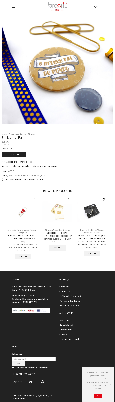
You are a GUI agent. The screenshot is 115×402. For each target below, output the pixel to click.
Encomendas (65, 329)
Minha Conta (65, 320)
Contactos (64, 291)
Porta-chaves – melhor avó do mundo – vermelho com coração (23, 238)
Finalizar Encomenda (69, 339)
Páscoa (100, 230)
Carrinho (63, 334)
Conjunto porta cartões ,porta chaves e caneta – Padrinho (92, 237)
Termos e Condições (69, 301)
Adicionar (15, 155)
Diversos (31, 134)
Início (4, 134)
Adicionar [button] (23, 257)
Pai (24, 175)
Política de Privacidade (70, 296)
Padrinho (92, 230)
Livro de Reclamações (70, 305)
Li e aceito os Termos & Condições (31, 367)
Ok (98, 396)
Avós (14, 230)
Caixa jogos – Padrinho (57, 232)
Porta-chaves (23, 230)
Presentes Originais (17, 134)
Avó (9, 230)
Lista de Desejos (67, 325)
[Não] (110, 384)
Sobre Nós (64, 286)
